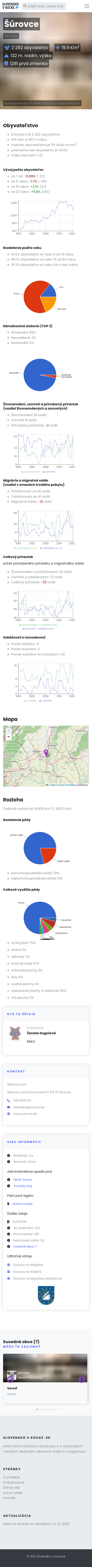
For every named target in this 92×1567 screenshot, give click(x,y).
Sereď (12, 1388)
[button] (46, 752)
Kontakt (9, 1498)
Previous (10, 1380)
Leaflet (51, 785)
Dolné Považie (23, 1204)
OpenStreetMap (68, 785)
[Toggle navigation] (87, 6)
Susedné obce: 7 (25, 1246)
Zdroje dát (11, 1487)
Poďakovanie (14, 1482)
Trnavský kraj (22, 1186)
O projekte (11, 1477)
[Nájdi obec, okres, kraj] (44, 6)
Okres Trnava (22, 1180)
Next (82, 1380)
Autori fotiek (13, 1493)
